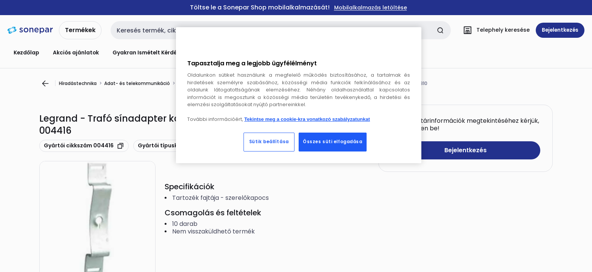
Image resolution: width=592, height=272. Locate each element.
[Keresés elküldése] (440, 30)
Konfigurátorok (220, 52)
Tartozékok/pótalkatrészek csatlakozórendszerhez (237, 83)
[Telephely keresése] (495, 30)
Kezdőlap (26, 52)
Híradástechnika (78, 83)
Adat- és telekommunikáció (137, 83)
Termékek (80, 30)
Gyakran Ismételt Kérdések (149, 52)
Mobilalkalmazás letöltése (370, 8)
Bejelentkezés (465, 150)
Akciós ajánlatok (76, 52)
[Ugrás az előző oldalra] (45, 83)
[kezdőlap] (30, 30)
